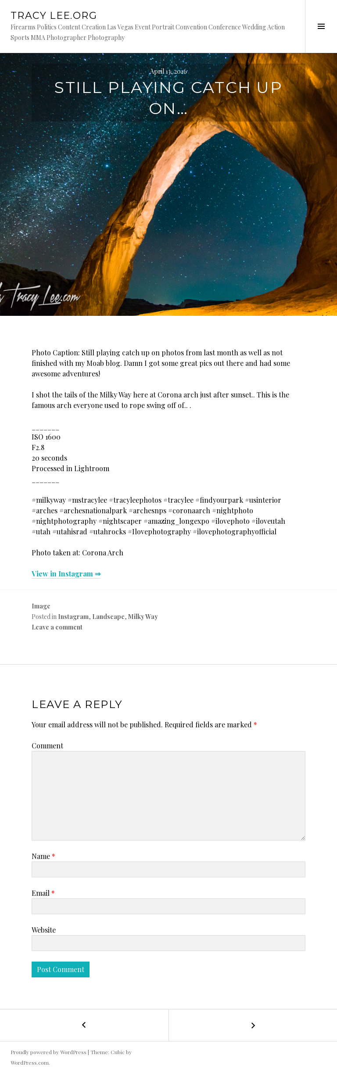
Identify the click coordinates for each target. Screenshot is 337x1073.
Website (44, 929)
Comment (47, 745)
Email (43, 893)
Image (41, 606)
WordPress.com (30, 1062)
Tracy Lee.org (54, 15)
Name (43, 856)
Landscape (108, 616)
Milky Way (143, 616)
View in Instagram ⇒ (66, 573)
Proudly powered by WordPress (48, 1051)
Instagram (73, 616)
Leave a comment (57, 627)
